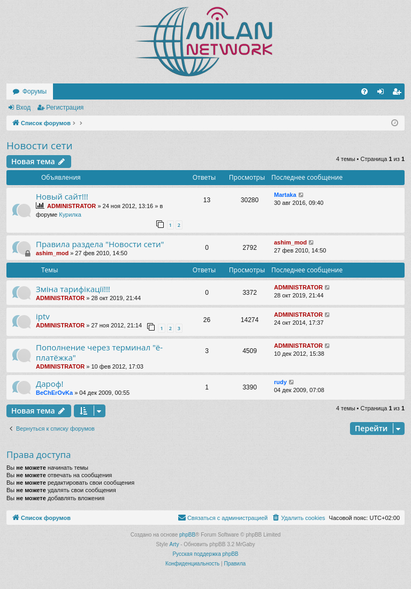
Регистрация (64, 107)
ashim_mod (52, 253)
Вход (23, 107)
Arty (174, 544)
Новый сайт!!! (62, 196)
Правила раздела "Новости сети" (100, 244)
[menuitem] (364, 91)
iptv (43, 316)
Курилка (70, 214)
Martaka (285, 195)
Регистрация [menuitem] (399, 94)
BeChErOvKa (54, 392)
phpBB (187, 535)
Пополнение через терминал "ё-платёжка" (99, 352)
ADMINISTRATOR (71, 206)
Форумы (34, 91)
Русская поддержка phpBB (205, 554)
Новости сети (39, 145)
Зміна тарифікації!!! (73, 289)
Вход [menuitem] (383, 94)
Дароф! (50, 383)
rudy (280, 382)
